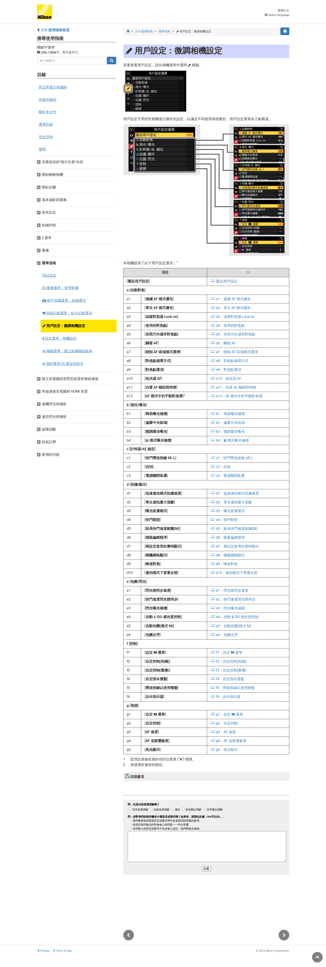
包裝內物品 (47, 100)
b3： (230, 431)
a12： (239, 396)
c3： (230, 476)
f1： (229, 652)
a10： (228, 378)
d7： (237, 546)
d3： (230, 511)
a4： (230, 325)
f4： (230, 679)
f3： (231, 670)
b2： (230, 423)
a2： (233, 308)
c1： (234, 458)
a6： (226, 343)
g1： (229, 714)
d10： (236, 573)
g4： (231, 741)
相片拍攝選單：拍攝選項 (64, 300)
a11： (236, 387)
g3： (226, 732)
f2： (231, 661)
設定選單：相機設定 (59, 338)
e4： (237, 617)
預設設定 (49, 275)
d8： (230, 555)
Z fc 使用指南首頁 (55, 30)
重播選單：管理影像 (60, 288)
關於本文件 (47, 112)
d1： (237, 493)
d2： (234, 502)
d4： (227, 520)
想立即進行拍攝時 (53, 87)
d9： (227, 564)
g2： (227, 723)
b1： (230, 414)
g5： (227, 750)
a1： (233, 299)
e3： (230, 608)
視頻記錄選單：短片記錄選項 (67, 313)
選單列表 (46, 124)
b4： (232, 440)
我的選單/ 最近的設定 (63, 364)
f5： (235, 688)
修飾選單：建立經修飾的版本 (67, 351)
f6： (228, 697)
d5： (236, 529)
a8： (232, 361)
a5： (235, 334)
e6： (226, 635)
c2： (223, 467)
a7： (237, 352)
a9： (228, 370)
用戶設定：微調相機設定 (63, 326)
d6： (230, 537)
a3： (235, 317)
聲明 (42, 149)
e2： (235, 599)
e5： (233, 626)
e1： (232, 590)
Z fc (143, 31)
